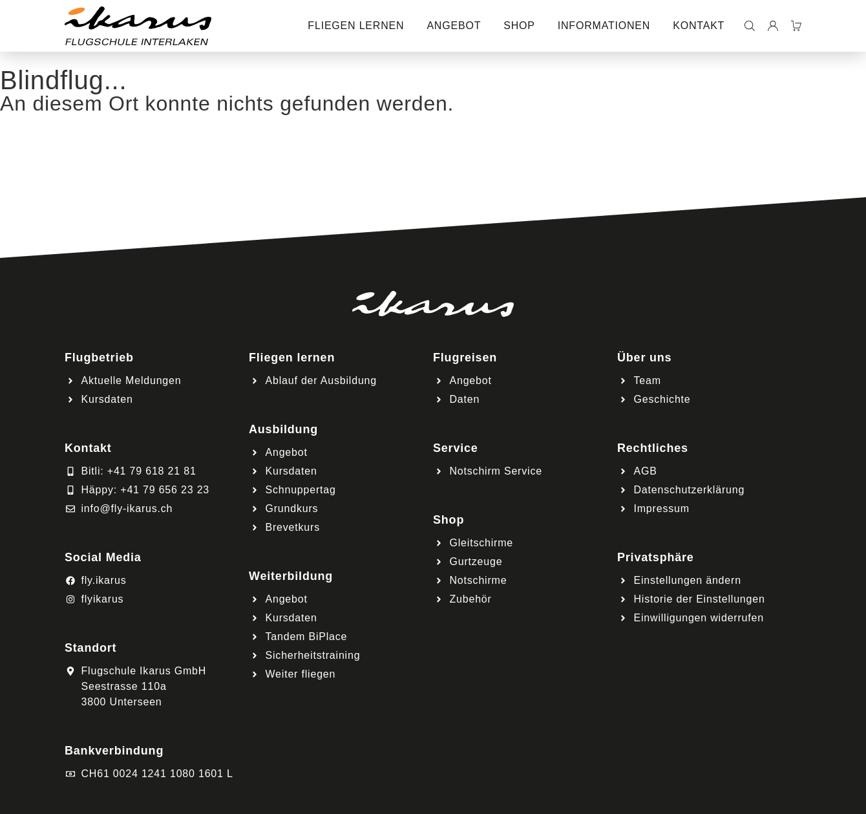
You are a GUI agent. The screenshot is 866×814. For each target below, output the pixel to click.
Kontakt (698, 25)
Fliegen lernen (356, 25)
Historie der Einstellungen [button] (699, 599)
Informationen (604, 25)
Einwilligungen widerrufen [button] (699, 617)
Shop (519, 25)
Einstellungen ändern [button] (687, 580)
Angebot (454, 25)
